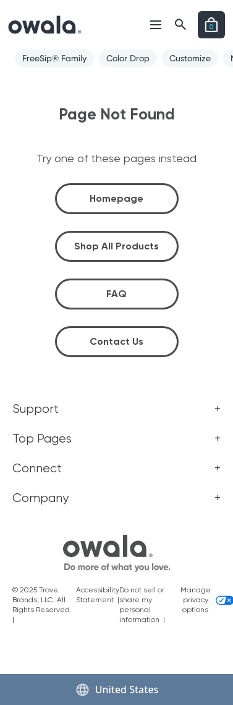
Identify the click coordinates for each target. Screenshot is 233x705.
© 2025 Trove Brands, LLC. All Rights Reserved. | (43, 605)
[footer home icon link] (117, 553)
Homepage (116, 198)
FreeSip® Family (54, 58)
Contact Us (116, 341)
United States (117, 690)
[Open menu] (155, 24)
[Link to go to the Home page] (45, 24)
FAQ (116, 294)
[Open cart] (211, 24)
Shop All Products (116, 246)
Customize (190, 58)
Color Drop (128, 58)
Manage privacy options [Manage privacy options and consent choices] (200, 600)
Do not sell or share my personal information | (144, 605)
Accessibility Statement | (97, 600)
